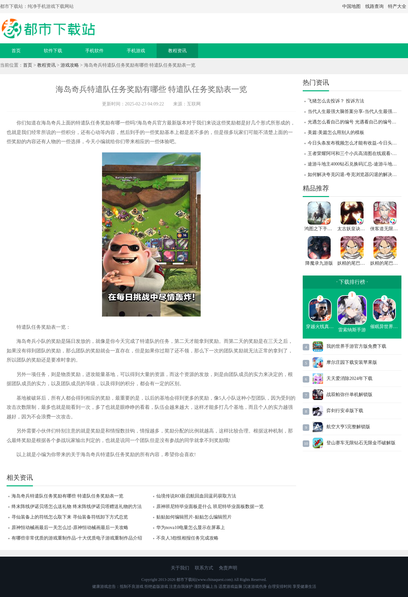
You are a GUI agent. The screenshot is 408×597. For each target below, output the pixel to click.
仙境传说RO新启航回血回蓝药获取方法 (196, 496)
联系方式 (204, 567)
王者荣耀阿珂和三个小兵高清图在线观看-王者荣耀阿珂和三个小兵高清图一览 (354, 153)
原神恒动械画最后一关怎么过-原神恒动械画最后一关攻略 (70, 527)
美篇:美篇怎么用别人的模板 (336, 132)
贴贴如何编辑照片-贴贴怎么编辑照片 (194, 517)
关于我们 (180, 567)
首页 (16, 50)
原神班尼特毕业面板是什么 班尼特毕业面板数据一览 (210, 506)
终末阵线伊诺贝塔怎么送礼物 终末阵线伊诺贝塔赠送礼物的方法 (77, 506)
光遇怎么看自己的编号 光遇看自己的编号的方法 (354, 122)
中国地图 (351, 6)
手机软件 (94, 50)
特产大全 (397, 6)
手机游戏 (136, 50)
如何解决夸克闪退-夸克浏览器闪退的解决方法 (354, 174)
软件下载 (53, 50)
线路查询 (374, 6)
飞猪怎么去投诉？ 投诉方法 (336, 101)
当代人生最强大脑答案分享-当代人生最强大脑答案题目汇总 (354, 111)
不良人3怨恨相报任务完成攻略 (187, 538)
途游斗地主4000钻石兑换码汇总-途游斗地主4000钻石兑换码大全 (354, 164)
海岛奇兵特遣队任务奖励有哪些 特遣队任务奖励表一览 (67, 496)
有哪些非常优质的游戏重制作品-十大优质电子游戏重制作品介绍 (77, 538)
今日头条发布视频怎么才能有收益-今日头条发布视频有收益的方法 (354, 143)
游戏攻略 (70, 65)
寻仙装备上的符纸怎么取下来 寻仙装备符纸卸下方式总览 (70, 517)
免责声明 (228, 567)
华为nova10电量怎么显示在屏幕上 (190, 527)
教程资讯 (177, 50)
